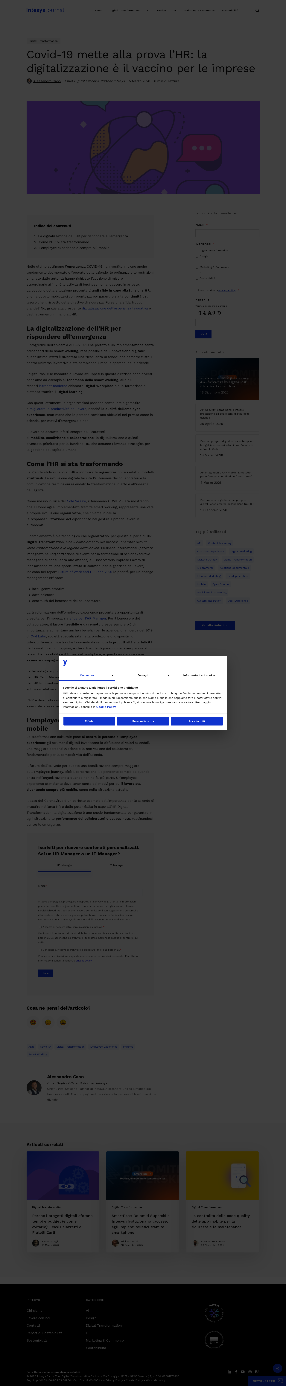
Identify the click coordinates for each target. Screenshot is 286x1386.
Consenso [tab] (87, 675)
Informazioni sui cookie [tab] (199, 675)
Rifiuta (89, 721)
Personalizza (143, 721)
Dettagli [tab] (143, 675)
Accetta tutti (197, 721)
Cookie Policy (106, 706)
